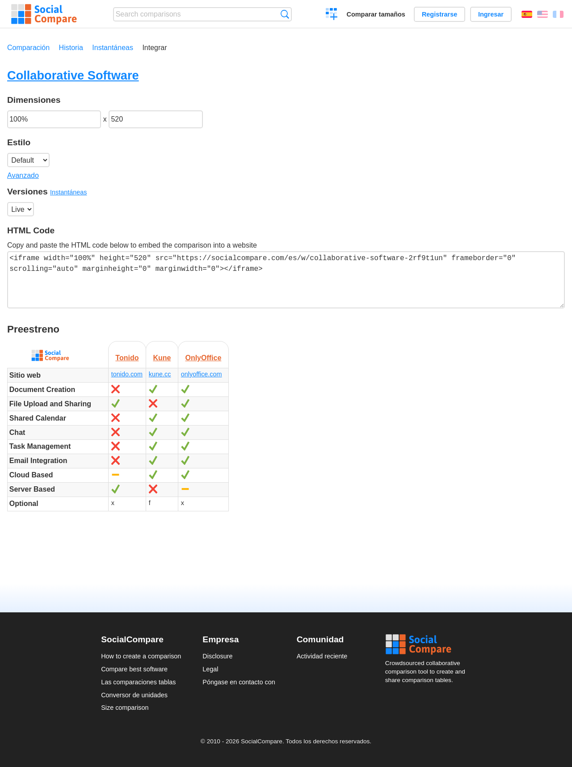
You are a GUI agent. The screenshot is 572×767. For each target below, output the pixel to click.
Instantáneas (112, 47)
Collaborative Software (73, 75)
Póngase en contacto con (238, 682)
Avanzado (23, 175)
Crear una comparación (332, 15)
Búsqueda (285, 14)
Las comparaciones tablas (138, 682)
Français (558, 14)
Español (527, 14)
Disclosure (217, 656)
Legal (210, 669)
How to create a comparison (141, 656)
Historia (71, 47)
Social (428, 644)
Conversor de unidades (134, 695)
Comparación (28, 47)
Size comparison (124, 707)
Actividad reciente (322, 656)
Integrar (154, 47)
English (542, 14)
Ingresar (491, 14)
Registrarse (439, 14)
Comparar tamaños (376, 14)
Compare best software (134, 669)
